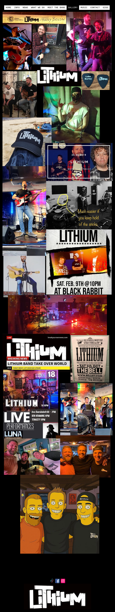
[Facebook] (57, 581)
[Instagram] (63, 581)
